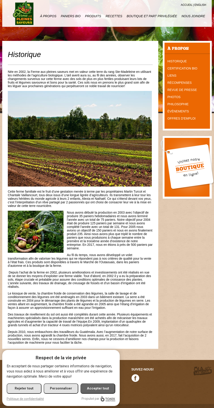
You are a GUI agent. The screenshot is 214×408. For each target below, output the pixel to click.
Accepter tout (98, 388)
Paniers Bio (70, 16)
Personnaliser (61, 388)
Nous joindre (193, 16)
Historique (177, 61)
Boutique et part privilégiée (152, 16)
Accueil (186, 4)
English (200, 4)
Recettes (114, 16)
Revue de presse (182, 90)
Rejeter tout (24, 388)
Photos (174, 97)
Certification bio (182, 68)
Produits (93, 16)
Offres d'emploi (181, 118)
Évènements (178, 111)
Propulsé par (98, 399)
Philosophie (178, 104)
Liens (171, 75)
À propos (48, 16)
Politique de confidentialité (25, 399)
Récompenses (179, 82)
